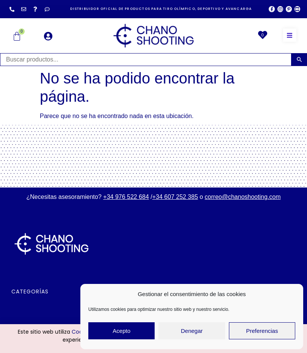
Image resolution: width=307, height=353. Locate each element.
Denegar (192, 331)
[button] (289, 35)
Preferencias (262, 331)
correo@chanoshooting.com (242, 197)
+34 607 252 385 (175, 197)
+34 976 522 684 (126, 197)
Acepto (121, 331)
